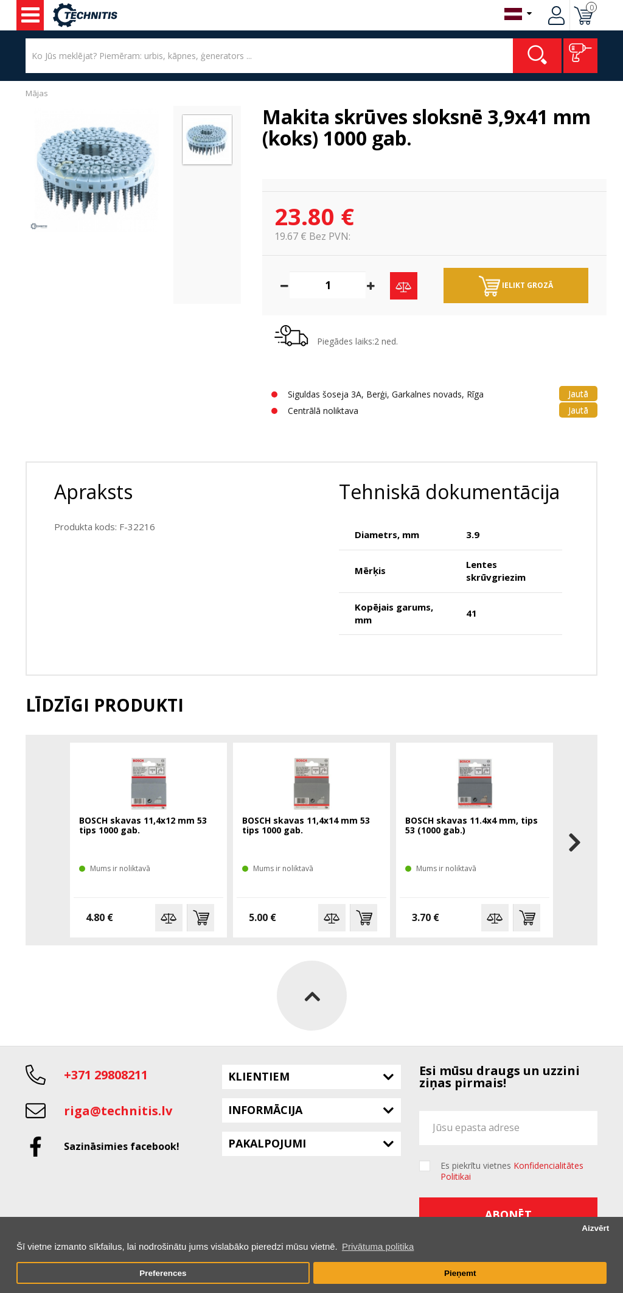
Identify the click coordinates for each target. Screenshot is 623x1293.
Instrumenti (30, 15)
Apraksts (93, 491)
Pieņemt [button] (460, 1273)
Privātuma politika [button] (378, 1246)
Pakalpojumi (267, 1143)
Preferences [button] (162, 1273)
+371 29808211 (106, 1075)
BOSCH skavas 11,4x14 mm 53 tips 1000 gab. (306, 826)
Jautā (578, 393)
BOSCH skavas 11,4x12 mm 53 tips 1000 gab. (143, 826)
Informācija (265, 1109)
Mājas (37, 93)
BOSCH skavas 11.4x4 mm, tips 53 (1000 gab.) (471, 826)
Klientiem (259, 1076)
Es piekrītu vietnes (511, 1171)
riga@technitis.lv (118, 1110)
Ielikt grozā (516, 286)
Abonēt (508, 1214)
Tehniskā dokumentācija (449, 491)
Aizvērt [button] (595, 1228)
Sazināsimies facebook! (121, 1146)
